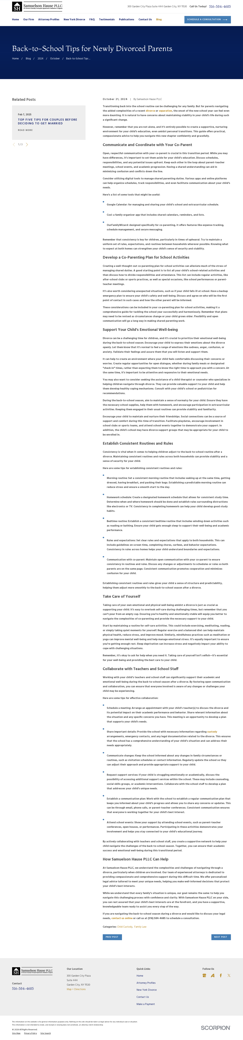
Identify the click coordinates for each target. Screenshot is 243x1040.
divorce (150, 111)
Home (140, 976)
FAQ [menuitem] (92, 20)
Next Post (220, 937)
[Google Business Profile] (204, 975)
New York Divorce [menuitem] (74, 20)
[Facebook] (221, 975)
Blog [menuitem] (159, 20)
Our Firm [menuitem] (28, 20)
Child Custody (124, 927)
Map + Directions (76, 989)
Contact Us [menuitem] (145, 20)
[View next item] (27, 144)
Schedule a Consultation (207, 20)
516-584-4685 (220, 6)
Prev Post (112, 937)
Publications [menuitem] (126, 20)
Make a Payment (146, 1004)
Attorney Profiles (146, 983)
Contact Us (143, 997)
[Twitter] (229, 975)
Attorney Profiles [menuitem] (48, 20)
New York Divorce (147, 990)
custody (212, 732)
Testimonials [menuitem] (107, 20)
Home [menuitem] (15, 20)
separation (165, 111)
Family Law (140, 927)
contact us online (122, 918)
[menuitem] (16, 1033)
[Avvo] (212, 975)
